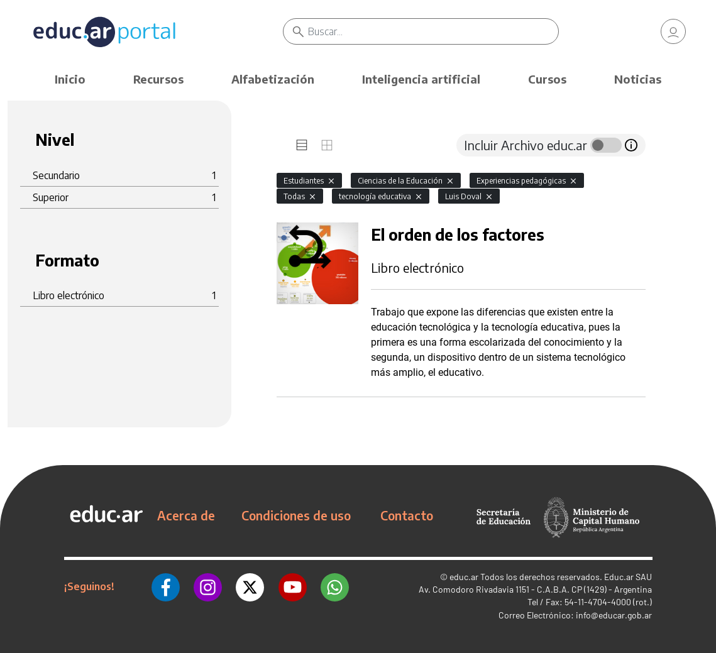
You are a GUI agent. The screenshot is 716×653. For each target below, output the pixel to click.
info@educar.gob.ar (614, 615)
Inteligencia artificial (421, 79)
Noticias (637, 79)
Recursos (158, 79)
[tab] (301, 145)
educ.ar (463, 576)
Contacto (406, 515)
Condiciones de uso (296, 515)
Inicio (70, 79)
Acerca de (186, 515)
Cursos (547, 79)
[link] (673, 31)
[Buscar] (433, 31)
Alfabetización (272, 79)
